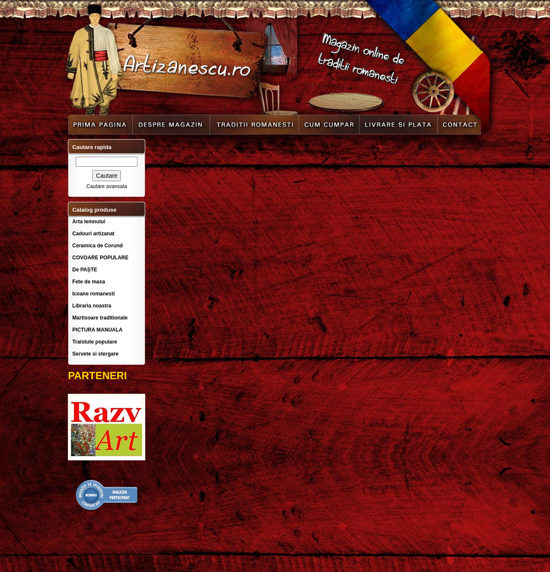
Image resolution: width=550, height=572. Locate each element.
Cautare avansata (106, 186)
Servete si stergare (95, 354)
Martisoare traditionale (100, 318)
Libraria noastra (91, 306)
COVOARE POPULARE (100, 258)
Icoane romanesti (93, 294)
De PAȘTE (84, 270)
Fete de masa (88, 282)
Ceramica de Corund (97, 246)
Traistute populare (94, 342)
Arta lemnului (88, 222)
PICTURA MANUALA (97, 330)
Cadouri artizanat (93, 234)
